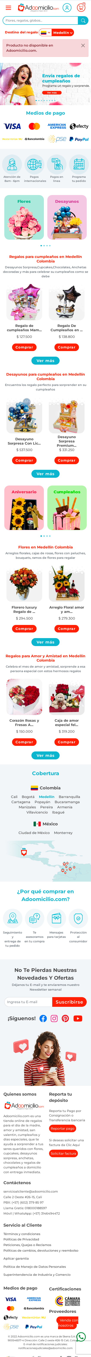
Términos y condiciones (21, 1234)
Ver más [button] (46, 360)
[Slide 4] (47, 100)
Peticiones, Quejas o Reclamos (27, 1245)
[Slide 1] (38, 100)
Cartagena (20, 802)
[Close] (83, 45)
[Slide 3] (44, 100)
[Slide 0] (36, 100)
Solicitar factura (63, 1153)
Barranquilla (69, 797)
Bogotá (28, 797)
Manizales (27, 807)
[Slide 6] (52, 100)
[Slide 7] (55, 100)
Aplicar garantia (16, 1258)
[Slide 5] (49, 100)
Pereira (46, 807)
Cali (14, 797)
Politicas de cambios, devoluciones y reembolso (40, 1250)
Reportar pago (62, 1128)
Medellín (46, 797)
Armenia (64, 807)
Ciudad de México (34, 833)
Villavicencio (37, 812)
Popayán (42, 802)
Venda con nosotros (68, 1322)
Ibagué (58, 812)
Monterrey (63, 833)
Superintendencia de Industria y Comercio (37, 1275)
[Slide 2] (41, 100)
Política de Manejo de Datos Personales (34, 1267)
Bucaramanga (67, 802)
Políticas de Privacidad (21, 1239)
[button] (24, 326)
